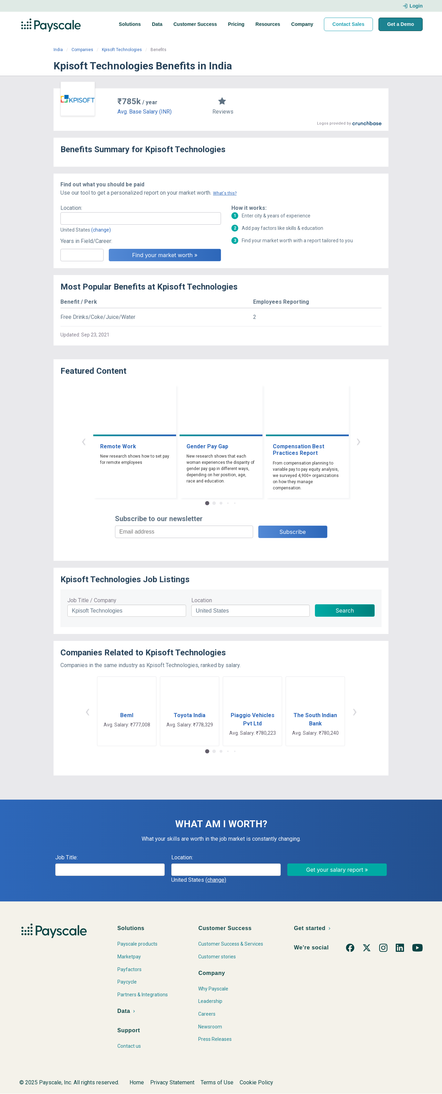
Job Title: (66, 857)
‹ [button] (83, 441)
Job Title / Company (91, 600)
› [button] (358, 441)
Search (345, 610)
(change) (101, 230)
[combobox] (140, 218)
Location (201, 600)
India (58, 49)
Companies (82, 49)
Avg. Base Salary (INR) (144, 111)
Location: (71, 208)
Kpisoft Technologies (122, 49)
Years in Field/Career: (86, 241)
